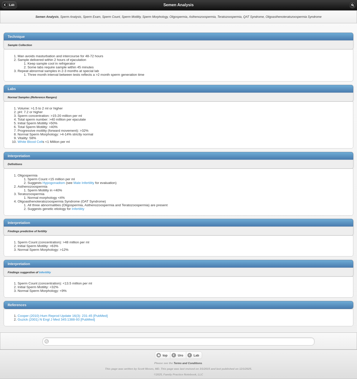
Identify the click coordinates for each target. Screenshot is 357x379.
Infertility (78, 209)
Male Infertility (83, 183)
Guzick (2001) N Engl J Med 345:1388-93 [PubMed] (56, 319)
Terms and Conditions (188, 363)
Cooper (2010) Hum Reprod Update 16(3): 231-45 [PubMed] (63, 316)
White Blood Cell (30, 142)
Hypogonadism (53, 183)
